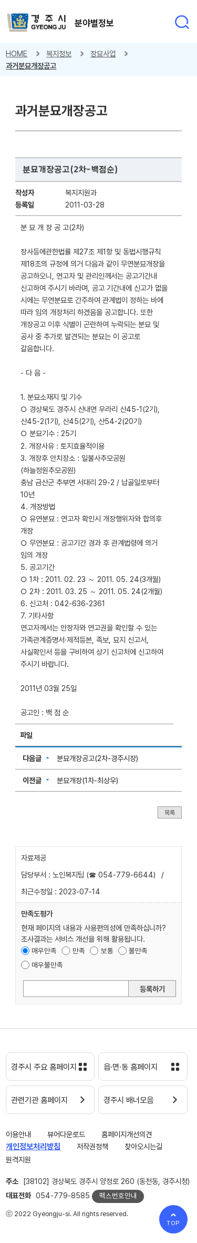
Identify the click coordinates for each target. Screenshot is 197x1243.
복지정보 (58, 53)
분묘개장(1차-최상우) (87, 780)
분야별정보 (94, 23)
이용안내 (18, 1134)
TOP (174, 1223)
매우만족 (44, 950)
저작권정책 (92, 1146)
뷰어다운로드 (66, 1134)
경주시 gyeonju (36, 23)
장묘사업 (103, 53)
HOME (16, 53)
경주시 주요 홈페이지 (44, 1067)
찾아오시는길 (143, 1146)
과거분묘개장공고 (31, 65)
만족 (78, 950)
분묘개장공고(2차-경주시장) (97, 758)
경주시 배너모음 (128, 1100)
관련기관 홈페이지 (39, 1100)
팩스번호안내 (118, 1195)
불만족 (138, 950)
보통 (107, 950)
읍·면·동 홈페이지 (130, 1067)
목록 (169, 812)
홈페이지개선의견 (126, 1134)
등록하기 (152, 988)
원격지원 (18, 1159)
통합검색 (181, 22)
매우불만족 (47, 965)
